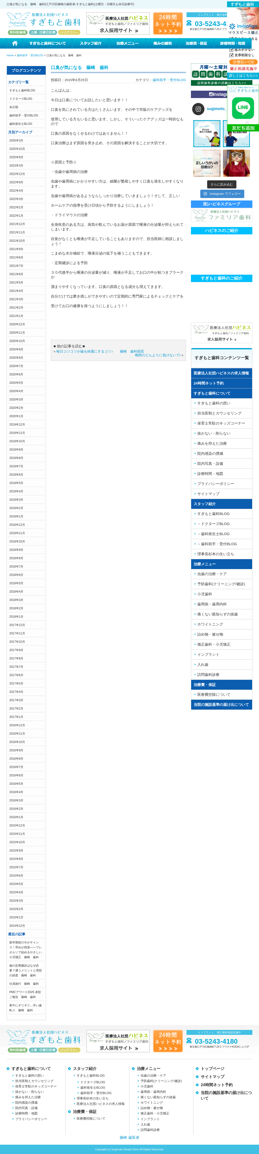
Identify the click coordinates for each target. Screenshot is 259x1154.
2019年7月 (16, 466)
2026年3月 (16, 140)
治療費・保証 (196, 43)
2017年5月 (16, 683)
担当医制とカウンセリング (219, 413)
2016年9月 (16, 750)
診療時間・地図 (233, 43)
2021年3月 (16, 299)
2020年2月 (16, 408)
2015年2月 (16, 909)
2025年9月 (16, 157)
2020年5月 (16, 383)
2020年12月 (17, 324)
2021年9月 (16, 249)
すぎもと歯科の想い (213, 403)
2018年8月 (16, 558)
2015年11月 (17, 834)
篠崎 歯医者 (129, 1137)
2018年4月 (16, 591)
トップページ (212, 1069)
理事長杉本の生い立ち (215, 554)
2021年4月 (16, 291)
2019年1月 (16, 516)
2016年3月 (16, 800)
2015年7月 (16, 867)
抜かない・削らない (213, 433)
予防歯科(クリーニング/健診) (221, 584)
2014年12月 (17, 925)
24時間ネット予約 (209, 383)
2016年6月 (16, 775)
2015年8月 (16, 859)
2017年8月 (16, 658)
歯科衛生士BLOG (20, 124)
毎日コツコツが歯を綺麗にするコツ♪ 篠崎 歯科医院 (100, 351)
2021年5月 (16, 282)
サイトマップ (208, 494)
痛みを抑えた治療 (212, 443)
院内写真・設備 (210, 463)
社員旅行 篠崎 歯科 (24, 983)
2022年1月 (16, 215)
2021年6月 (16, 274)
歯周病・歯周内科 (212, 604)
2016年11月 (17, 733)
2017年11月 (17, 633)
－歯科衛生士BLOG (213, 534)
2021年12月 (17, 224)
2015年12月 (17, 825)
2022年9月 (16, 182)
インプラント (208, 654)
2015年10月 (17, 842)
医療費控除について (213, 694)
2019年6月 (16, 474)
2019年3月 (16, 499)
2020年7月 (16, 366)
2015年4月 (16, 892)
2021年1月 (16, 316)
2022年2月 (16, 207)
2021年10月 (17, 240)
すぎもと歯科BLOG (22, 90)
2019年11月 (17, 433)
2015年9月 (16, 850)
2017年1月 (16, 717)
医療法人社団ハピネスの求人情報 (221, 373)
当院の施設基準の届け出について (221, 704)
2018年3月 (16, 600)
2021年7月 (16, 266)
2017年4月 (16, 692)
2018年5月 (16, 583)
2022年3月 (16, 199)
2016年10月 (17, 742)
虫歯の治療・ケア (212, 574)
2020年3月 (16, 399)
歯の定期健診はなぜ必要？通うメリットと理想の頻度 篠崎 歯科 (25, 970)
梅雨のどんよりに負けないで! (158, 355)
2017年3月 (16, 700)
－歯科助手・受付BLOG (217, 544)
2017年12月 (17, 625)
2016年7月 (16, 767)
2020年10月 (17, 341)
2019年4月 (16, 491)
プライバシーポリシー (215, 484)
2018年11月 (17, 533)
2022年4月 (16, 190)
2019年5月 (16, 483)
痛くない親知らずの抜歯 (217, 614)
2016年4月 (16, 792)
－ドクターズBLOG (213, 524)
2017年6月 (16, 675)
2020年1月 (16, 416)
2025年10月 (17, 149)
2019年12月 (17, 424)
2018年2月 (16, 608)
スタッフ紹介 (90, 43)
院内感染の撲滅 (210, 453)
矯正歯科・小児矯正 (213, 644)
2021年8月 (16, 257)
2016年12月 (17, 725)
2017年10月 (17, 641)
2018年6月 (16, 575)
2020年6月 (16, 374)
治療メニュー (127, 43)
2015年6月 (16, 875)
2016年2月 (16, 809)
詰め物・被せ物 (210, 634)
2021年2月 (16, 307)
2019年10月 (17, 441)
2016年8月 (16, 758)
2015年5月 (16, 884)
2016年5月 (16, 783)
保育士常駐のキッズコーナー (221, 423)
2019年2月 (16, 508)
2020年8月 (16, 357)
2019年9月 (16, 449)
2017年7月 (16, 667)
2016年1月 (16, 817)
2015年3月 (16, 900)
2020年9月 (16, 349)
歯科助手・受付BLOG (23, 115)
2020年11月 (17, 332)
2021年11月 (17, 232)
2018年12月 (17, 525)
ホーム (15, 43)
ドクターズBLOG (20, 98)
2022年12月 (17, 174)
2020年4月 (16, 391)
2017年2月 (16, 708)
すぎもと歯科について (47, 43)
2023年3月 (16, 165)
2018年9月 (16, 550)
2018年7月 (16, 566)
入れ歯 (202, 664)
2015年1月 (16, 917)
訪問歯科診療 (208, 674)
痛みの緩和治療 (162, 43)
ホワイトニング (210, 624)
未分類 (13, 107)
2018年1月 (16, 616)
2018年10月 (17, 541)
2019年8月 (16, 458)
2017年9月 (16, 650)
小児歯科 (204, 594)
